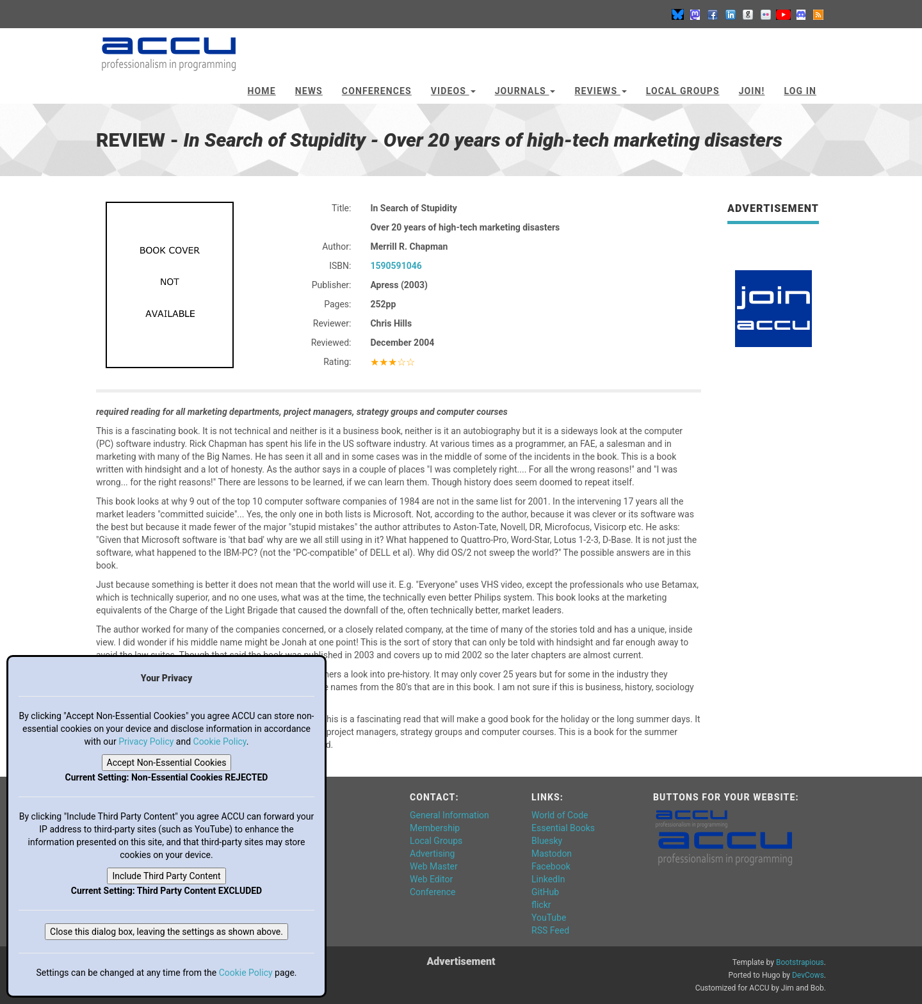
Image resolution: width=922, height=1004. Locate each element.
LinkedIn (548, 879)
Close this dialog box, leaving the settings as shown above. (166, 932)
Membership (435, 828)
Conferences (377, 91)
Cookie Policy (220, 741)
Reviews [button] (600, 91)
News (309, 91)
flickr (541, 905)
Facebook (550, 866)
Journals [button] (525, 91)
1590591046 (395, 266)
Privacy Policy (146, 741)
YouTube (548, 917)
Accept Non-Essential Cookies (167, 762)
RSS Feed (550, 930)
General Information (449, 815)
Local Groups (683, 91)
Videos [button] (453, 91)
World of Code (559, 815)
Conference (432, 892)
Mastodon (551, 853)
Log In (800, 91)
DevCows (808, 975)
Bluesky (546, 841)
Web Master (434, 866)
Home (262, 91)
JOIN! (752, 91)
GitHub (545, 892)
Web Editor (431, 879)
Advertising (432, 853)
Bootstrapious (800, 962)
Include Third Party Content (166, 876)
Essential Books (563, 828)
